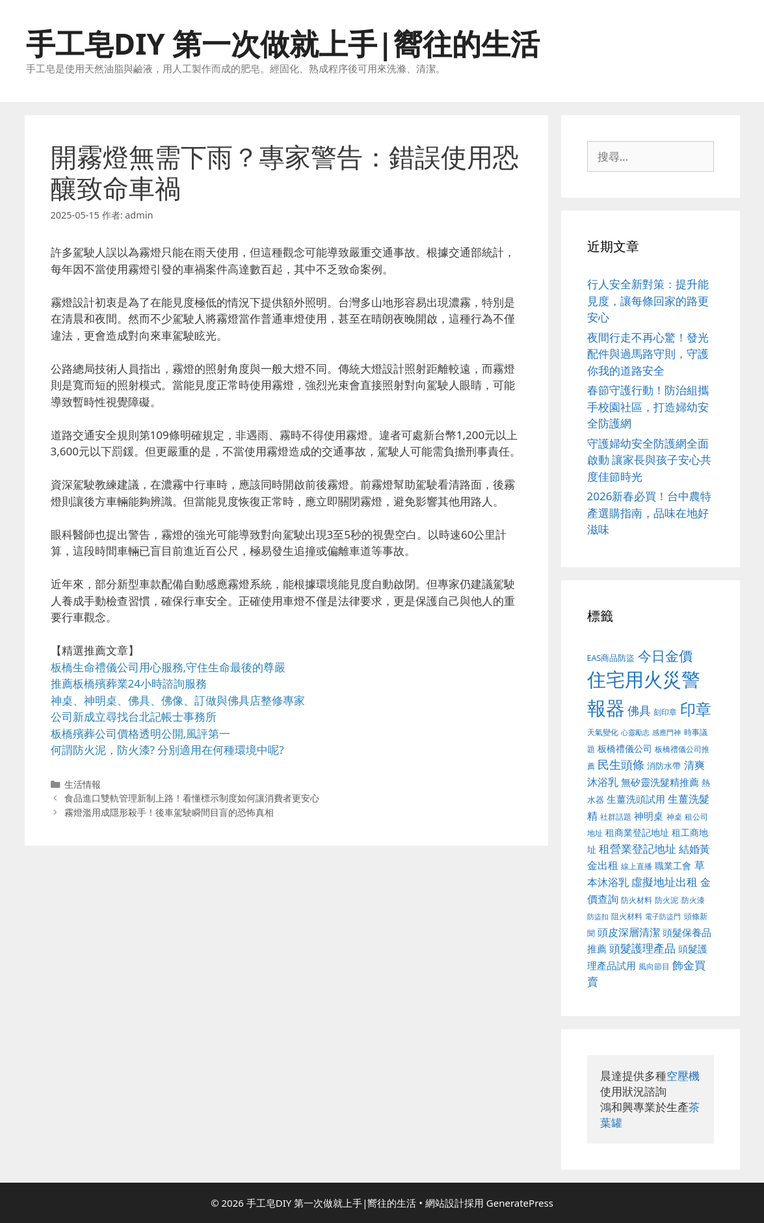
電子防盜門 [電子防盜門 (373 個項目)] (663, 916)
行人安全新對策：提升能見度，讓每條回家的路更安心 (648, 300)
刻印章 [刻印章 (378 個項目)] (665, 711)
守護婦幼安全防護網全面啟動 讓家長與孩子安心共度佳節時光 (649, 460)
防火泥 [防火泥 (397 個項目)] (666, 900)
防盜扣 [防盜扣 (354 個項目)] (598, 916)
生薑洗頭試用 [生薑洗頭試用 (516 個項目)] (636, 798)
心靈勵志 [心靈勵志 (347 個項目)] (635, 732)
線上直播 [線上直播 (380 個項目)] (636, 866)
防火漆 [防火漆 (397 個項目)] (693, 900)
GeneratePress (519, 1202)
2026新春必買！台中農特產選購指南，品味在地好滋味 (649, 513)
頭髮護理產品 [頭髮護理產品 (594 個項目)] (642, 948)
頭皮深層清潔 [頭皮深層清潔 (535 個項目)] (629, 932)
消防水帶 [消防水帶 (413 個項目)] (664, 766)
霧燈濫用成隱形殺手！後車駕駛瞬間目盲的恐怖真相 (169, 812)
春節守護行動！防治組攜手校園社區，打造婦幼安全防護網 (648, 407)
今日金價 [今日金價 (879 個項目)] (665, 655)
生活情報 (82, 784)
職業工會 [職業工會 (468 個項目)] (673, 865)
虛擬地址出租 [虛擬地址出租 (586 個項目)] (664, 881)
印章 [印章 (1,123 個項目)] (695, 708)
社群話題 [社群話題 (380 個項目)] (615, 816)
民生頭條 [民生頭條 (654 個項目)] (621, 764)
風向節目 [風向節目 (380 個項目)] (654, 966)
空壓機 (683, 1075)
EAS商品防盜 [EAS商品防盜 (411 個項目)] (611, 658)
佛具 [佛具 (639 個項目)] (639, 710)
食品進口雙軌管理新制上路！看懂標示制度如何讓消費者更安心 (191, 798)
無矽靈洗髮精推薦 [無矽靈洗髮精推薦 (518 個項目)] (660, 782)
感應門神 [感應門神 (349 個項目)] (666, 732)
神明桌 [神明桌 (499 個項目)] (648, 815)
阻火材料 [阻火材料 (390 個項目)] (626, 916)
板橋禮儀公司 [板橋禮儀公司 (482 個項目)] (625, 748)
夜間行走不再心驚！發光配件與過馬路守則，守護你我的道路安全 (648, 354)
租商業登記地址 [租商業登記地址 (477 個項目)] (637, 832)
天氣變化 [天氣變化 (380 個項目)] (602, 732)
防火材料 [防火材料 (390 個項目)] (636, 900)
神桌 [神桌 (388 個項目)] (674, 816)
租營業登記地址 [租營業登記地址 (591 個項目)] (637, 848)
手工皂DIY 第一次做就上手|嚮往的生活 (283, 43)
